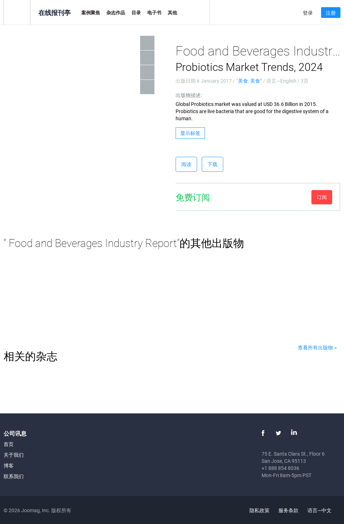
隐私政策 (259, 510)
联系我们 (14, 476)
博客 (9, 465)
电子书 (154, 12)
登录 (308, 12)
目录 (136, 12)
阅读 (186, 164)
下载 (212, 164)
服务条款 (288, 510)
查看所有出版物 (315, 347)
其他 (172, 12)
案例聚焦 (90, 12)
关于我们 (14, 454)
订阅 (322, 197)
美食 (243, 80)
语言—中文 (323, 510)
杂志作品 (115, 12)
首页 (9, 444)
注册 (331, 12)
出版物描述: (189, 95)
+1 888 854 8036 (280, 468)
